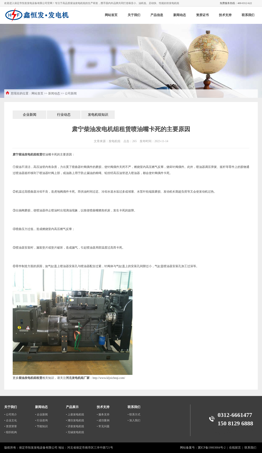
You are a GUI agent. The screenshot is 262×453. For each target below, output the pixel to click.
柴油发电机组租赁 (30, 378)
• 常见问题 (103, 426)
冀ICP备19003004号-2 (211, 447)
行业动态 (64, 114)
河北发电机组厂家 (78, 378)
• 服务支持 (103, 414)
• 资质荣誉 (10, 426)
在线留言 (235, 447)
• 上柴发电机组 (75, 414)
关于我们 (134, 15)
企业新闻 (29, 114)
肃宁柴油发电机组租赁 (27, 154)
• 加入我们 (134, 420)
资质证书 (202, 15)
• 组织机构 (10, 432)
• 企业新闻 (41, 414)
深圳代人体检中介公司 (226, 429)
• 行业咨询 (41, 420)
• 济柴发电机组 (75, 426)
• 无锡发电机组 (75, 432)
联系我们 (248, 15)
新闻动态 (179, 15)
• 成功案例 (103, 420)
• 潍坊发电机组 (75, 420)
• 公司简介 (10, 414)
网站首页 (111, 15)
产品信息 (156, 15)
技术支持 (225, 15)
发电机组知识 (98, 114)
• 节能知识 (41, 426)
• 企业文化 (10, 420)
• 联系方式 (134, 414)
